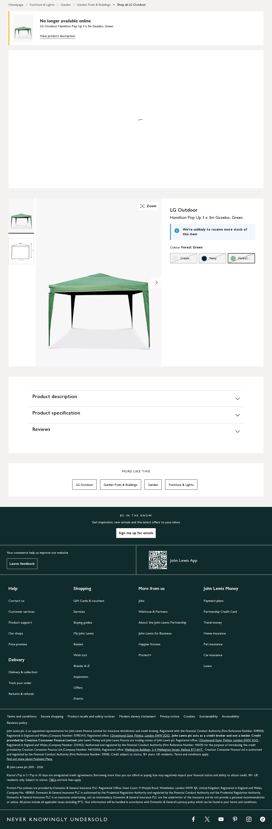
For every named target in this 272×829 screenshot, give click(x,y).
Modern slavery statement (137, 716)
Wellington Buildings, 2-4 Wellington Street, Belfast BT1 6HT (164, 750)
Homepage (15, 5)
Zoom (148, 206)
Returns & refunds (21, 694)
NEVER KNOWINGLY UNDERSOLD (57, 819)
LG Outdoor (84, 485)
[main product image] (26, 28)
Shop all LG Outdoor (131, 5)
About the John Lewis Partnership (162, 622)
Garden (66, 5)
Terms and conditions (22, 716)
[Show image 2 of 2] (156, 282)
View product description (57, 36)
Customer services (21, 612)
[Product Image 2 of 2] (21, 251)
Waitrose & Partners (153, 612)
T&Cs (52, 780)
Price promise (17, 644)
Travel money (213, 622)
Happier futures (149, 644)
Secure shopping (52, 716)
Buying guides (83, 622)
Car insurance (213, 655)
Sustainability (208, 716)
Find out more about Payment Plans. (30, 759)
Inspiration (81, 677)
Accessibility (230, 716)
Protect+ (145, 655)
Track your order (19, 683)
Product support (20, 622)
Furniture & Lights (42, 5)
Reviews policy (17, 723)
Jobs (141, 601)
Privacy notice (169, 716)
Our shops (15, 633)
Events (78, 698)
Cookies (189, 716)
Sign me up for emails (136, 533)
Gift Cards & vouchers (89, 601)
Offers (78, 688)
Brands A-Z (82, 666)
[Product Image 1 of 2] (21, 215)
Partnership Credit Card (220, 612)
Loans (208, 666)
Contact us (16, 601)
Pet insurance (213, 644)
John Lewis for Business (155, 633)
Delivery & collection (22, 672)
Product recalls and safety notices (91, 716)
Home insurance (215, 633)
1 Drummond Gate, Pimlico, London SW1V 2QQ (140, 735)
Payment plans (214, 601)
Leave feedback (22, 564)
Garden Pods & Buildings (94, 5)
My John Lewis (84, 633)
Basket (78, 644)
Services (79, 612)
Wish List (80, 655)
